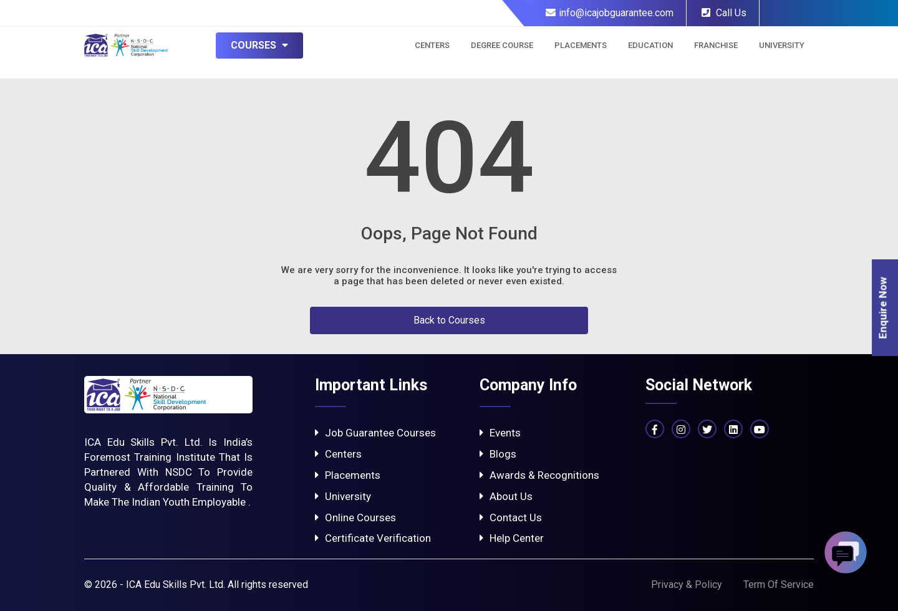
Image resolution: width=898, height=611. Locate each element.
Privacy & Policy (686, 584)
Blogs (498, 454)
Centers (432, 45)
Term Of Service (778, 584)
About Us (506, 496)
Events (500, 432)
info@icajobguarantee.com (610, 13)
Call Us (724, 13)
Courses (259, 45)
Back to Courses (449, 320)
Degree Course (502, 45)
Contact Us (511, 517)
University (781, 45)
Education (650, 45)
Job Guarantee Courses (375, 432)
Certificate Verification (373, 538)
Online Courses (355, 517)
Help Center (512, 538)
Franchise (716, 45)
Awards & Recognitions (539, 475)
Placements (580, 45)
